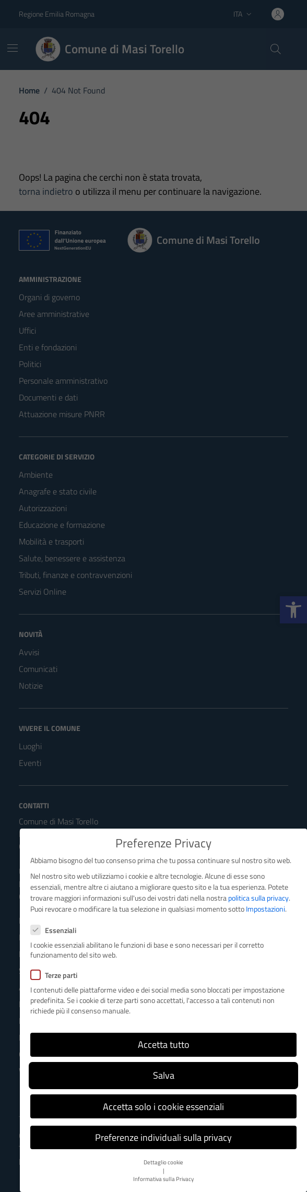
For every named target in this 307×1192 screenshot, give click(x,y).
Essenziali (53, 930)
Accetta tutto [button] (164, 1044)
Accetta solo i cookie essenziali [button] (163, 1107)
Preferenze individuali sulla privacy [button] (163, 1137)
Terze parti (53, 975)
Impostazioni (265, 908)
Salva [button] (163, 1075)
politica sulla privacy (258, 897)
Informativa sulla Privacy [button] (163, 1179)
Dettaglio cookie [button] (163, 1162)
